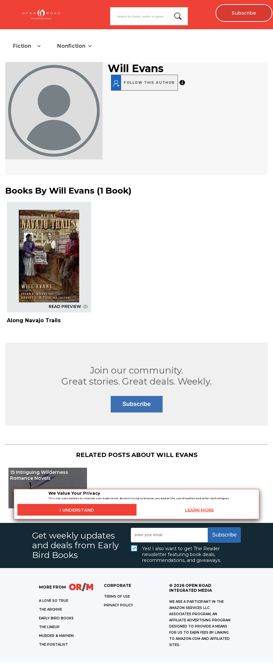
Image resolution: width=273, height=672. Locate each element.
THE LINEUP (49, 627)
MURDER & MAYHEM (56, 636)
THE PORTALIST (53, 644)
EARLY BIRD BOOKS (56, 618)
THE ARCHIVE (50, 609)
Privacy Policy (118, 605)
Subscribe (244, 13)
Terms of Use (117, 596)
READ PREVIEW (68, 306)
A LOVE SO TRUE (53, 601)
